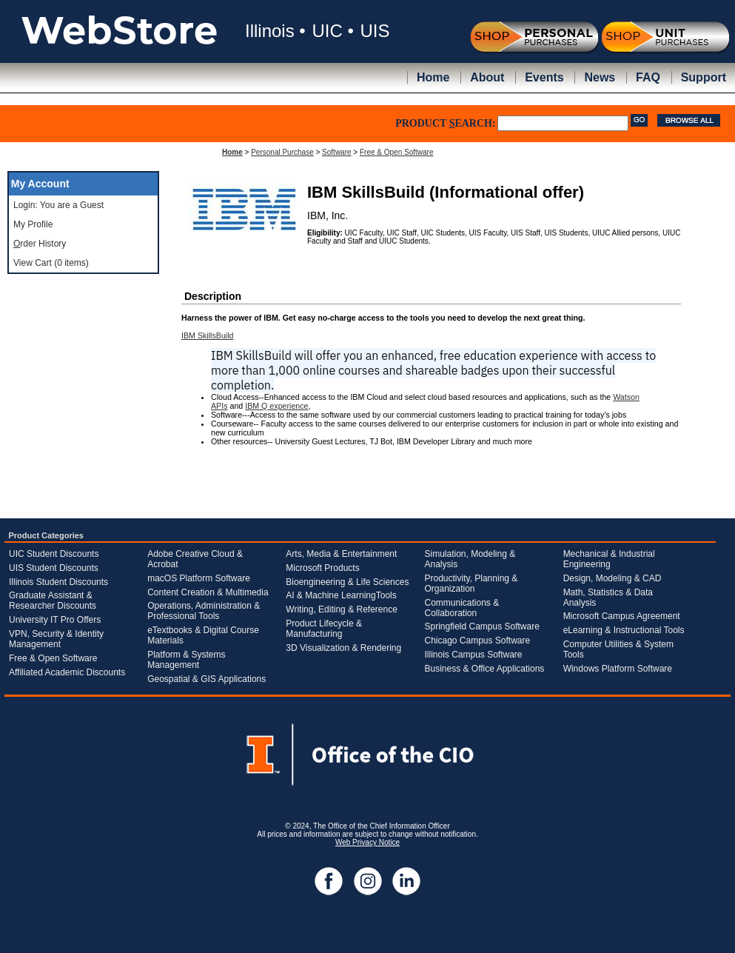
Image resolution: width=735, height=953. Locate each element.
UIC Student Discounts (53, 554)
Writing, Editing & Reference (341, 609)
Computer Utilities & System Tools (618, 649)
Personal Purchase (282, 152)
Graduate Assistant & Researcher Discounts (52, 600)
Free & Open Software (397, 152)
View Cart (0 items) (51, 263)
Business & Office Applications (484, 668)
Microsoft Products (322, 568)
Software (336, 152)
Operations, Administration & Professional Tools (203, 611)
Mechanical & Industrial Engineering (609, 559)
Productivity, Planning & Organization (470, 583)
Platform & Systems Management (186, 659)
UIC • (332, 31)
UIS (375, 31)
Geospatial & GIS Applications (206, 679)
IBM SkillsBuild (207, 335)
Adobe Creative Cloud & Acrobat (195, 559)
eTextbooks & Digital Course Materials (203, 635)
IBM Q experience (276, 405)
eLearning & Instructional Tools (624, 630)
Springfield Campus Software (481, 626)
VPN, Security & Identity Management (56, 639)
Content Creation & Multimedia (207, 592)
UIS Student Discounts (53, 568)
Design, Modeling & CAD (612, 578)
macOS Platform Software (198, 578)
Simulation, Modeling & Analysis (469, 559)
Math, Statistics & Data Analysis (608, 597)
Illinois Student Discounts (58, 582)
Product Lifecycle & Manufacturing (324, 628)
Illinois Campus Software (473, 654)
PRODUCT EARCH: (445, 123)
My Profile (33, 224)
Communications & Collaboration (461, 608)
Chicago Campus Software (477, 640)
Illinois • (275, 31)
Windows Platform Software (617, 668)
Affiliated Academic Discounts (67, 672)
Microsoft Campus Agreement (621, 616)
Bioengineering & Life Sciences (347, 582)
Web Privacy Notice (367, 842)
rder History (39, 243)
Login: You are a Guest (58, 205)
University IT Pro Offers (55, 620)
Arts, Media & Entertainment (341, 554)
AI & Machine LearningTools (341, 595)
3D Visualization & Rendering (343, 648)
